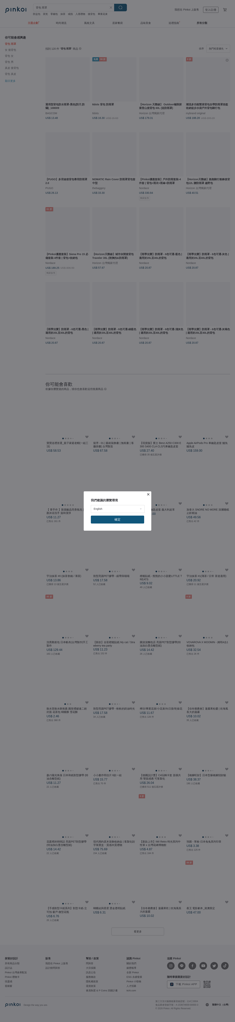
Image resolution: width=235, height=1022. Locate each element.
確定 (117, 519)
